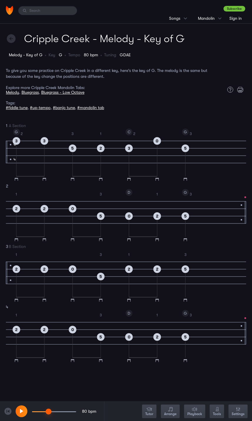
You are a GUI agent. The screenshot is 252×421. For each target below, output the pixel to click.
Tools (217, 411)
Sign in (235, 18)
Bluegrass (30, 92)
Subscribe (234, 9)
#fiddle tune (17, 107)
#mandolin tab (90, 107)
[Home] (9, 10)
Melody (12, 92)
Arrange (170, 411)
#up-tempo (40, 107)
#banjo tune (64, 107)
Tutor (149, 411)
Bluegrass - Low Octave (62, 92)
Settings (238, 411)
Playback (194, 411)
